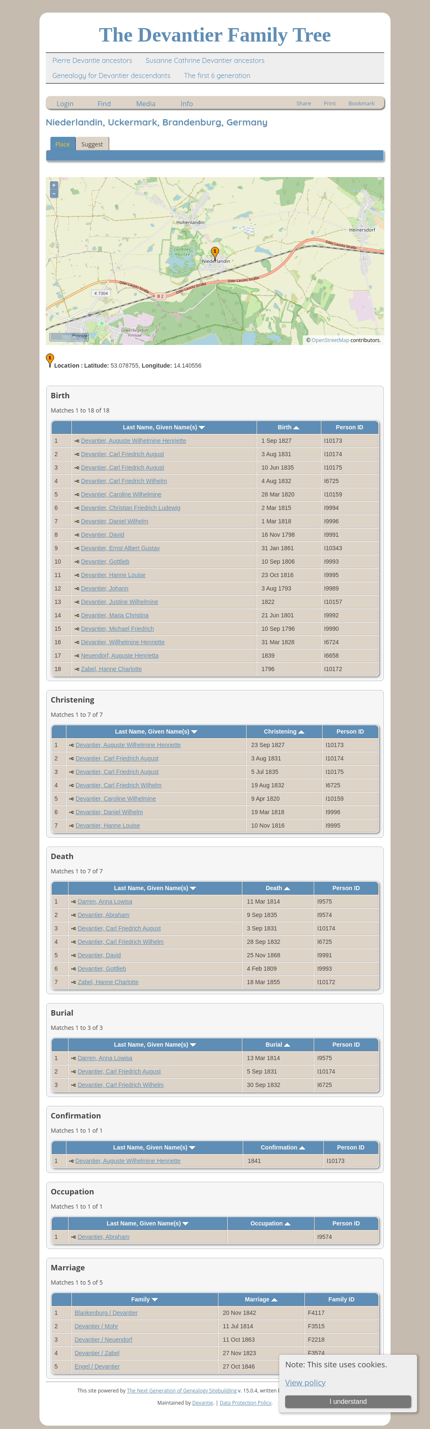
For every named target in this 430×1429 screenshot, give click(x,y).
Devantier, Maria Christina (115, 615)
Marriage (261, 1299)
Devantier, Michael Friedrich (117, 628)
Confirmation (283, 1147)
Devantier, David (102, 534)
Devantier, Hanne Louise (113, 575)
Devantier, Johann (104, 588)
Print (330, 103)
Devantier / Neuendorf (103, 1339)
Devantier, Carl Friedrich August (122, 454)
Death (278, 888)
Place (62, 144)
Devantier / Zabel (97, 1353)
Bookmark (362, 103)
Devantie (202, 1402)
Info (187, 103)
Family (144, 1299)
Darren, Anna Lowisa (105, 901)
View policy (305, 1382)
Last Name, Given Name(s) (164, 427)
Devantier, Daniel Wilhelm (114, 521)
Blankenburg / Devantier (106, 1312)
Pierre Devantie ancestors (92, 60)
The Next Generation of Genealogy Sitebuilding (182, 1390)
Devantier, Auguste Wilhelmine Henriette (133, 440)
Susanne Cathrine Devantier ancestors (205, 60)
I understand (348, 1401)
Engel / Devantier (97, 1366)
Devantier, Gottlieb (105, 561)
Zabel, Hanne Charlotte (111, 669)
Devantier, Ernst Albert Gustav (120, 548)
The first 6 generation (217, 75)
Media (145, 103)
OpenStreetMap (330, 340)
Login (65, 103)
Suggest (92, 144)
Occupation (270, 1223)
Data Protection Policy (245, 1402)
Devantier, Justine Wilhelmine (119, 601)
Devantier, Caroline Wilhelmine (121, 494)
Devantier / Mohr (96, 1326)
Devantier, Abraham (103, 915)
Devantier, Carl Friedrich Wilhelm (124, 481)
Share (303, 103)
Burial (278, 1044)
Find (104, 103)
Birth (289, 427)
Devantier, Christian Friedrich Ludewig (131, 507)
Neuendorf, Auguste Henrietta (119, 655)
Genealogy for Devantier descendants (111, 75)
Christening (284, 731)
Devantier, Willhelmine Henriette (123, 642)
